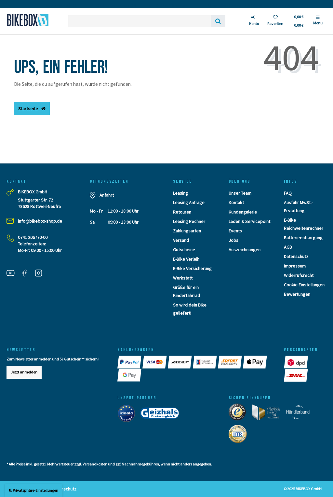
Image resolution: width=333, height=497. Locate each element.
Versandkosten (95, 464)
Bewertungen (297, 294)
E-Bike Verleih (186, 259)
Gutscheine (184, 250)
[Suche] (218, 21)
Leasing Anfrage (189, 202)
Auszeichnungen (244, 250)
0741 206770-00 (32, 237)
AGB (288, 247)
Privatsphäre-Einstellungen (33, 490)
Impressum (295, 266)
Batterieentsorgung (303, 238)
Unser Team (240, 193)
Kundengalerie (243, 212)
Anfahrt (107, 195)
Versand (181, 240)
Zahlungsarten (187, 231)
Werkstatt (183, 278)
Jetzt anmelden (24, 372)
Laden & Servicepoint (249, 221)
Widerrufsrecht (298, 275)
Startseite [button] (32, 108)
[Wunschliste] (275, 21)
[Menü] (317, 23)
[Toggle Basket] (298, 21)
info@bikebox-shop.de (40, 221)
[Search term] (139, 21)
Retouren (182, 212)
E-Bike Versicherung (192, 268)
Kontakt (236, 202)
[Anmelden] (254, 21)
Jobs (233, 240)
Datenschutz (296, 256)
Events (235, 231)
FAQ (288, 193)
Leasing (180, 193)
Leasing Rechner (189, 221)
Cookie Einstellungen (304, 285)
